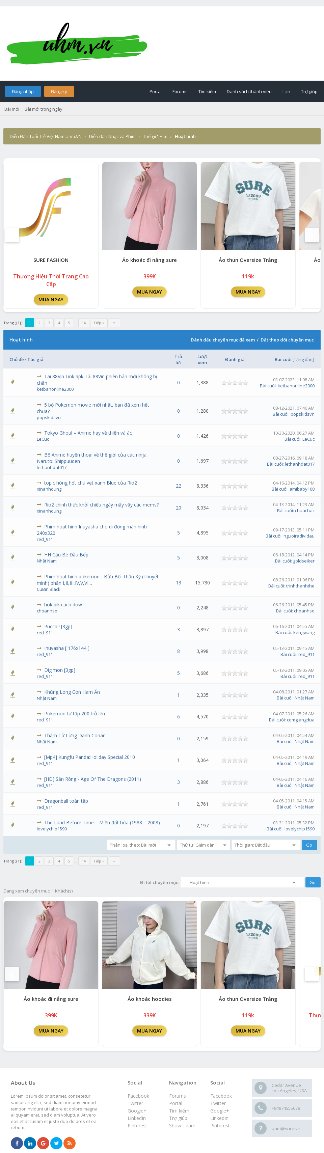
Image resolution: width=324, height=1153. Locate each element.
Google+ (219, 1110)
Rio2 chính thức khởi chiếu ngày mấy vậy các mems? (101, 504)
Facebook (221, 1096)
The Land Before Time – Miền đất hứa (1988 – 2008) (102, 822)
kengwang (304, 632)
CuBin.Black (48, 589)
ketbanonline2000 (55, 389)
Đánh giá (235, 359)
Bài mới (11, 109)
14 (84, 322)
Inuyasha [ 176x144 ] (66, 648)
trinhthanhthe (300, 586)
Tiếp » (98, 322)
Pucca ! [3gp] (58, 626)
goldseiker (304, 561)
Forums (180, 91)
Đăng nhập (23, 91)
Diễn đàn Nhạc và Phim (112, 136)
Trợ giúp (309, 91)
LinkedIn (219, 1118)
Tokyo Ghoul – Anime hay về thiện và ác (88, 433)
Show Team (182, 1125)
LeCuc (43, 439)
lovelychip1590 (52, 829)
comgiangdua (301, 720)
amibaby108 (302, 489)
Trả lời (178, 359)
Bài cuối (283, 359)
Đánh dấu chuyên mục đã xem (223, 340)
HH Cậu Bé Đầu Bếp (66, 554)
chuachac (305, 510)
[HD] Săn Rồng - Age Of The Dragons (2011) (92, 779)
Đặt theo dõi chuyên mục (287, 340)
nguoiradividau (299, 536)
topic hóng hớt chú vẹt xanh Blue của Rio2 (90, 482)
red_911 (45, 539)
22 (178, 486)
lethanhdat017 (51, 467)
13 (178, 582)
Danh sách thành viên (249, 91)
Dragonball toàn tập (66, 801)
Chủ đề (16, 359)
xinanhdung (49, 489)
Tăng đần (303, 359)
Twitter (218, 1103)
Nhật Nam (47, 561)
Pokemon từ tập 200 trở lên (74, 713)
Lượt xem (202, 359)
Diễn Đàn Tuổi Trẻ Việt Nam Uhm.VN (46, 136)
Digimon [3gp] (59, 670)
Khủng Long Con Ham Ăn (72, 692)
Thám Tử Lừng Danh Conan (75, 735)
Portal (156, 91)
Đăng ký (59, 91)
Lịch (286, 91)
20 (178, 507)
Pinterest (220, 1125)
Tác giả (35, 359)
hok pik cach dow (63, 604)
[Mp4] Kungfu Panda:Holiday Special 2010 (89, 757)
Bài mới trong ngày (43, 109)
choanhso (47, 611)
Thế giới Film (155, 136)
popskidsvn (49, 417)
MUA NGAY (50, 299)
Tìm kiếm (207, 91)
